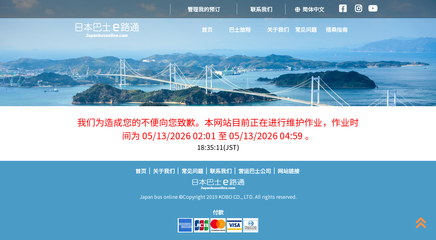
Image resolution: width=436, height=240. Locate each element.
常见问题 (306, 29)
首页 (207, 29)
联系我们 (261, 9)
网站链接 (288, 171)
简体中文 (309, 9)
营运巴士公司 (254, 171)
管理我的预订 (203, 9)
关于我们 (278, 29)
